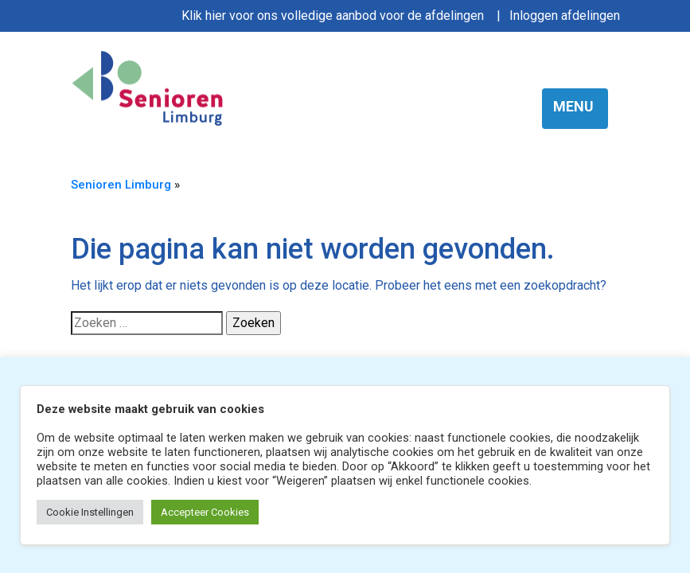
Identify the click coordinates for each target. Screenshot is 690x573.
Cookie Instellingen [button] (90, 512)
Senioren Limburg (121, 184)
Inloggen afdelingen (564, 15)
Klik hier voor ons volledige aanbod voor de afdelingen (332, 15)
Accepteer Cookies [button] (205, 512)
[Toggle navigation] (575, 108)
